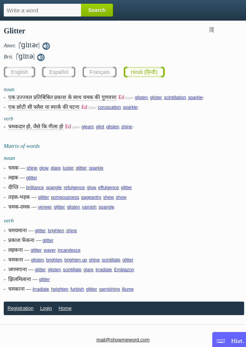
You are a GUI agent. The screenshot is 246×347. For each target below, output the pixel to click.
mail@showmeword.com (123, 339)
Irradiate (104, 269)
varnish (89, 207)
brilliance (35, 187)
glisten (141, 97)
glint (100, 126)
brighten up (75, 260)
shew (108, 197)
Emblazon (124, 269)
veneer (45, 207)
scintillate (111, 260)
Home (65, 308)
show (121, 197)
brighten (56, 230)
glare (56, 168)
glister (156, 97)
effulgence (108, 187)
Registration (20, 308)
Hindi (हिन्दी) (144, 72)
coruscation (109, 107)
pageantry (91, 197)
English (19, 72)
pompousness (65, 197)
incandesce (69, 250)
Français (100, 72)
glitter (81, 168)
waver (50, 250)
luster (68, 168)
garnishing (109, 289)
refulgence (74, 187)
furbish (77, 289)
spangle (54, 187)
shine (126, 126)
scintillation (175, 97)
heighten (59, 289)
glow (44, 168)
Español (58, 72)
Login (46, 308)
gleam (87, 126)
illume (128, 289)
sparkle (195, 97)
